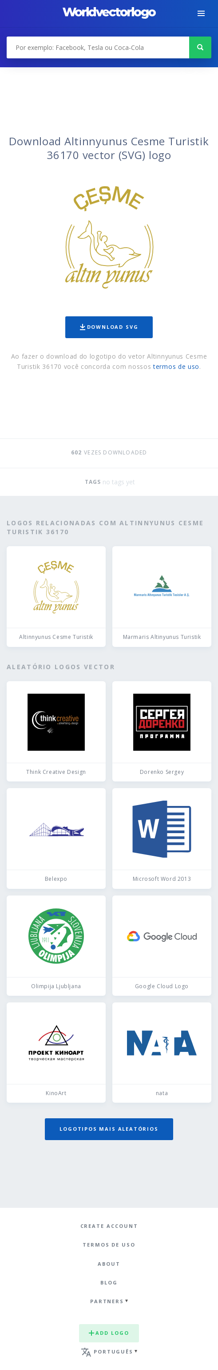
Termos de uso (109, 1244)
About (109, 1263)
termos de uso (176, 366)
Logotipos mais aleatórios (108, 1128)
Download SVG (109, 326)
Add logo (109, 1332)
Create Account (109, 1226)
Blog (109, 1282)
